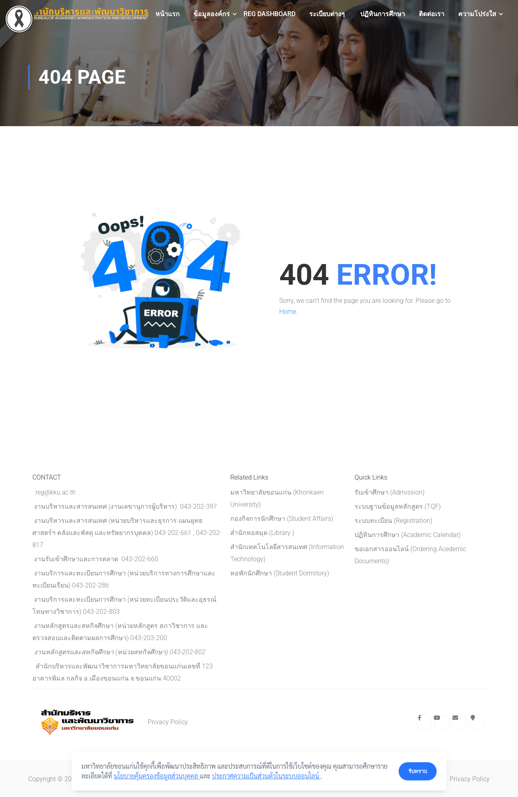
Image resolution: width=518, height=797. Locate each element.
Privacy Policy (168, 722)
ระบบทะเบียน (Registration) (393, 520)
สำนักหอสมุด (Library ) (262, 533)
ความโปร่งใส (477, 14)
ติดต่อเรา (431, 14)
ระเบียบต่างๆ (327, 14)
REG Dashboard (269, 14)
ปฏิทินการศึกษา (382, 14)
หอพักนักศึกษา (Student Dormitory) (279, 573)
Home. (288, 311)
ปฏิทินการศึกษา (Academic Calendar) (408, 535)
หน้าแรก (167, 14)
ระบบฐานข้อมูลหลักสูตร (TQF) (398, 506)
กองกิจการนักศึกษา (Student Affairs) (281, 518)
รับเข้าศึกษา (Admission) (390, 492)
